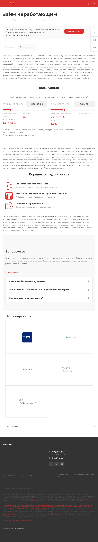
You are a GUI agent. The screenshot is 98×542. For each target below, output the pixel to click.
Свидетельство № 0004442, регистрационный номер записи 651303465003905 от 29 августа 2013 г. (46, 500)
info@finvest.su (58, 458)
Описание (9, 47)
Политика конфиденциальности (69, 477)
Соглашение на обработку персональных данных (76, 475)
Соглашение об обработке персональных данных (17, 520)
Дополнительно (27, 47)
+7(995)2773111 (60, 451)
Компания (7, 444)
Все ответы (13, 272)
